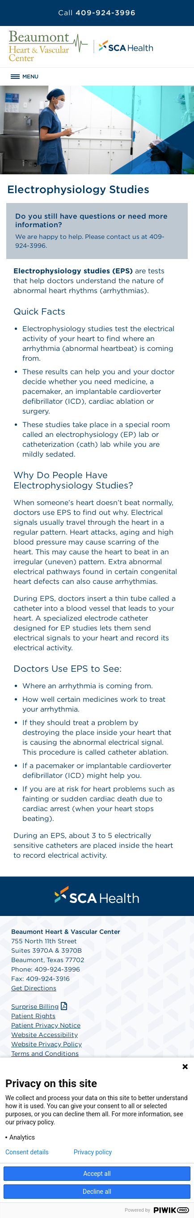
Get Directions (33, 988)
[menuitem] (97, 894)
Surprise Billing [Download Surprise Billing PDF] (40, 1006)
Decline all (97, 1191)
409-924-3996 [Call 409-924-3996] (97, 13)
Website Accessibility (44, 1034)
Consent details (27, 1152)
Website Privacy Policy (46, 1044)
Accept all (97, 1173)
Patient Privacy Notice (45, 1025)
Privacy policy (93, 1152)
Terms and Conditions (45, 1053)
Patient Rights (33, 1015)
